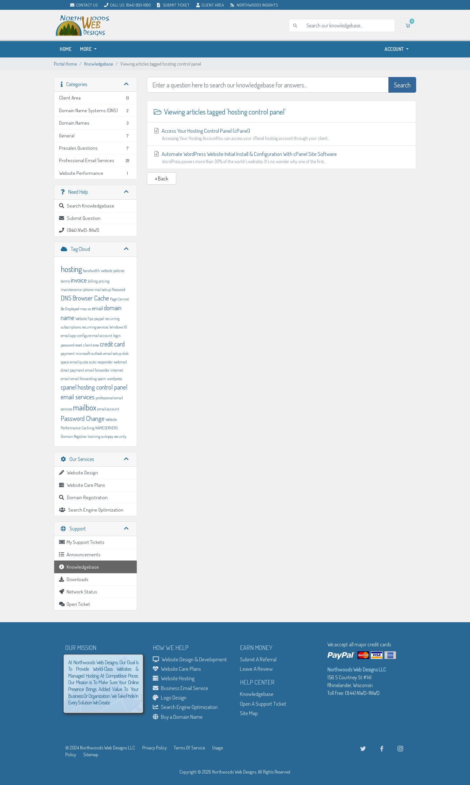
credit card (112, 344)
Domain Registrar (74, 436)
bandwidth (91, 270)
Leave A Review (256, 668)
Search (402, 85)
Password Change (82, 418)
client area (91, 345)
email (97, 308)
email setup (112, 353)
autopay (107, 436)
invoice (79, 280)
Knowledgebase (98, 64)
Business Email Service (180, 687)
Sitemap (90, 754)
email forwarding (83, 378)
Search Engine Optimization (185, 706)
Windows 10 (118, 327)
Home (65, 49)
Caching (88, 427)
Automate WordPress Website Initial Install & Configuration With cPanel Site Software (281, 157)
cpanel (69, 387)
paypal (99, 318)
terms (65, 281)
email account (108, 409)
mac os (85, 308)
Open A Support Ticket (263, 703)
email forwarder (97, 370)
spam (102, 378)
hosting (71, 269)
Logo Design (169, 697)
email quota (79, 362)
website (106, 270)
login (117, 335)
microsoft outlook (89, 353)
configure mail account (94, 335)
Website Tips (84, 318)
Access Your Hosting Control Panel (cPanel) (281, 134)
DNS (66, 298)
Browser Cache (90, 298)
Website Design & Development (190, 659)
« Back (161, 178)
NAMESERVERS (106, 427)
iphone (88, 289)
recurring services (95, 327)
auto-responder (101, 362)
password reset (71, 345)
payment (68, 353)
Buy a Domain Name (178, 716)
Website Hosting (174, 678)
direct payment (72, 370)
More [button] (86, 49)
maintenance (71, 289)
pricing (104, 281)
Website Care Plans (177, 668)
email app (68, 335)
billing (93, 281)
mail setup (102, 289)
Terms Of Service (189, 747)
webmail (120, 362)
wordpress (114, 378)
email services (78, 396)
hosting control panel (103, 387)
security (120, 436)
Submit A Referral (258, 659)
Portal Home (65, 64)
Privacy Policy (154, 747)
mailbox (84, 407)
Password (118, 289)
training (94, 436)
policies (118, 270)
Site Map (249, 712)
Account (394, 49)
